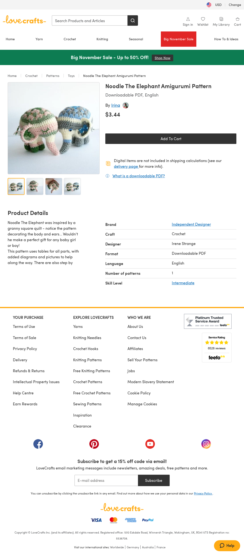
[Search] (132, 20)
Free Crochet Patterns (92, 392)
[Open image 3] (53, 186)
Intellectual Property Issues (36, 381)
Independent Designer (191, 224)
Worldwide (117, 547)
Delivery (20, 359)
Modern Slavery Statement (150, 381)
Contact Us (136, 337)
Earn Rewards (25, 403)
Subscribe (153, 480)
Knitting (102, 39)
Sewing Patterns (87, 403)
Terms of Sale (24, 337)
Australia (148, 547)
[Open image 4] (72, 186)
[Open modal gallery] (54, 128)
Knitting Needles (87, 337)
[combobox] (90, 20)
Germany (133, 547)
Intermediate (183, 282)
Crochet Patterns (87, 381)
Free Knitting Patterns (91, 370)
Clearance (82, 425)
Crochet (70, 39)
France (161, 547)
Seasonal (136, 39)
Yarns (78, 326)
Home (10, 39)
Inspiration (82, 415)
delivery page (126, 166)
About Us (135, 326)
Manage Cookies (142, 403)
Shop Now (164, 58)
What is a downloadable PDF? (138, 175)
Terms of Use (24, 326)
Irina (115, 105)
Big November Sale (178, 39)
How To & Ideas (226, 39)
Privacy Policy (25, 348)
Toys (71, 75)
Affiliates (135, 348)
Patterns (52, 75)
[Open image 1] (16, 186)
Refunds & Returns (29, 370)
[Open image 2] (34, 186)
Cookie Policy (139, 392)
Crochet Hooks (85, 348)
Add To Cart (171, 138)
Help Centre (23, 392)
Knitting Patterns (87, 359)
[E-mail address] (106, 480)
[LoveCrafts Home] (122, 507)
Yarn (39, 39)
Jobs (131, 370)
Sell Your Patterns (142, 359)
